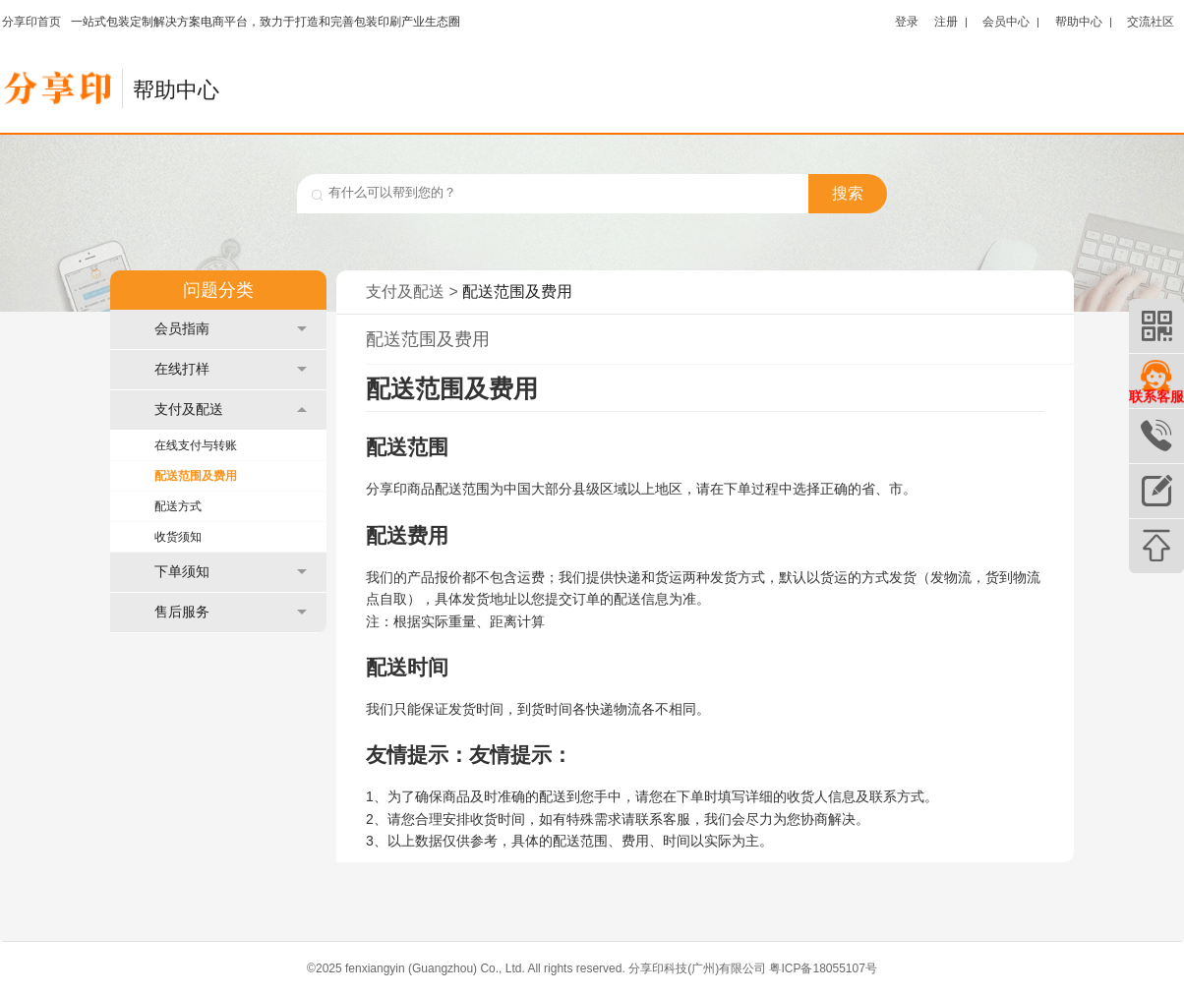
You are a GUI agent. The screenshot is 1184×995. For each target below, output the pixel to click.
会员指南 (230, 329)
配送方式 (178, 506)
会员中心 (1006, 21)
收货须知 (178, 537)
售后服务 (230, 612)
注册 (946, 21)
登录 (906, 21)
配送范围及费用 (195, 476)
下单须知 (230, 571)
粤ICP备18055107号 (822, 968)
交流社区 (1150, 21)
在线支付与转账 (195, 445)
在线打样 (230, 369)
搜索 (847, 193)
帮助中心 (1078, 21)
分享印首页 (31, 22)
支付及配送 (230, 409)
